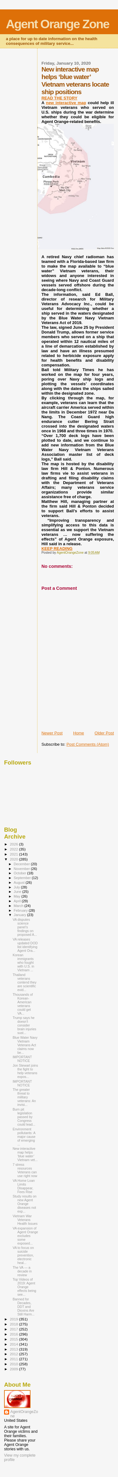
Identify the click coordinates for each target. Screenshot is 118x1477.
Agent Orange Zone (57, 24)
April (18, 901)
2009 (14, 1369)
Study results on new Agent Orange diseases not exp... (25, 1203)
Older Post (104, 733)
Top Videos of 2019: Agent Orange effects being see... (24, 1286)
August (20, 882)
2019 (14, 1319)
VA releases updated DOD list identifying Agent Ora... (25, 944)
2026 (14, 844)
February (21, 910)
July (17, 887)
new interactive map (66, 102)
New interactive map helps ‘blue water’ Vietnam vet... (25, 1154)
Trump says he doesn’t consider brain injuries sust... (24, 1025)
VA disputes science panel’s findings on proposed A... (25, 927)
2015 (14, 1339)
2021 (14, 854)
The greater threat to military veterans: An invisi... (24, 1097)
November (22, 869)
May (17, 896)
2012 (14, 1354)
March (19, 906)
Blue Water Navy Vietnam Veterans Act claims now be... (25, 1045)
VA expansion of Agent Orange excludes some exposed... (25, 1235)
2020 (14, 859)
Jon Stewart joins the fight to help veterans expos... (25, 1071)
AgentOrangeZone (24, 1414)
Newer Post (52, 733)
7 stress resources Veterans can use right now (25, 1170)
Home (78, 733)
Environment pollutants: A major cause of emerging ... (24, 1136)
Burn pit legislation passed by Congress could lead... (24, 1116)
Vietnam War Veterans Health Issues (25, 1219)
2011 (14, 1359)
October (20, 873)
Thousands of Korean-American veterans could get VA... (23, 1004)
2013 (14, 1349)
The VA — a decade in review (22, 1271)
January (20, 915)
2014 (14, 1344)
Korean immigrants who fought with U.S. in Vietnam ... (23, 962)
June (18, 891)
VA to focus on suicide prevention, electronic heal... (23, 1255)
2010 (14, 1364)
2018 (14, 1324)
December (22, 864)
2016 (14, 1334)
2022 (14, 849)
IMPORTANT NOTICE (22, 1059)
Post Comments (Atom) (87, 744)
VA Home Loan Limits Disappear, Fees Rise (24, 1186)
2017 (14, 1329)
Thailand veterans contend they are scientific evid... (25, 982)
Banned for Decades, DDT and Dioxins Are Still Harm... (24, 1306)
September (23, 878)
